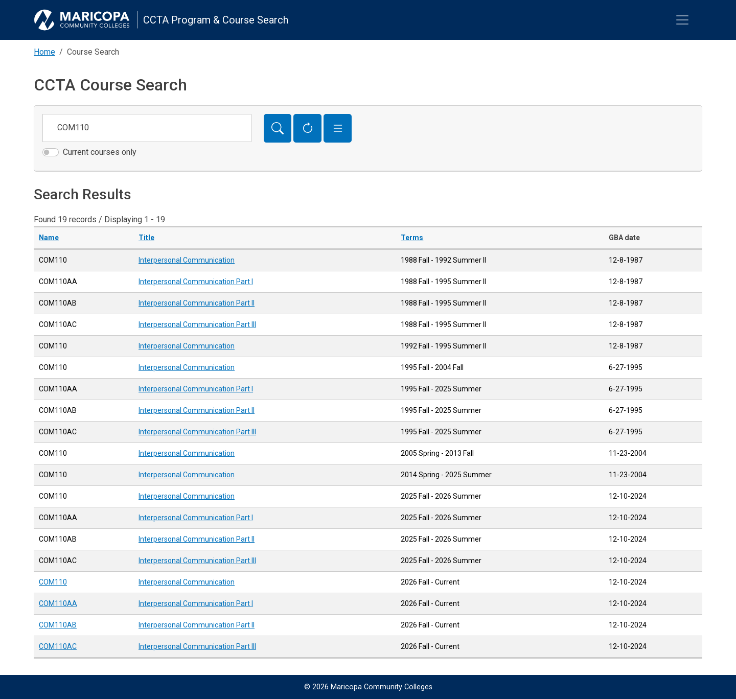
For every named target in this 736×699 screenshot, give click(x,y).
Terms (412, 238)
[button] (338, 128)
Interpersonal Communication (187, 260)
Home (44, 52)
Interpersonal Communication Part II (197, 303)
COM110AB (58, 625)
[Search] (278, 128)
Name (49, 238)
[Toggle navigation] (682, 20)
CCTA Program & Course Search (215, 20)
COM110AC (58, 646)
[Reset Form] (307, 128)
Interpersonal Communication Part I (196, 281)
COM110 (53, 582)
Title (146, 238)
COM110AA (58, 603)
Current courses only (99, 152)
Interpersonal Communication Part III (197, 324)
